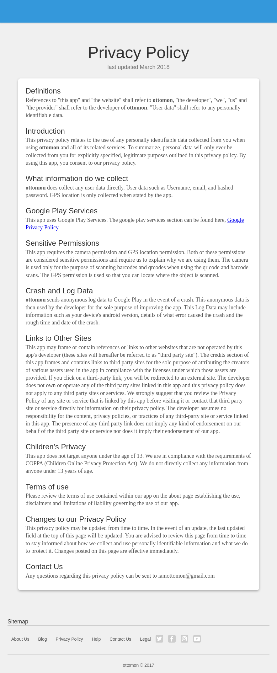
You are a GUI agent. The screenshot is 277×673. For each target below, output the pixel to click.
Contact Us (120, 639)
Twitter (159, 639)
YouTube (197, 639)
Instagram (184, 639)
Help (96, 639)
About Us (20, 639)
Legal (145, 639)
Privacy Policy (69, 639)
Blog (42, 639)
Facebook (172, 639)
